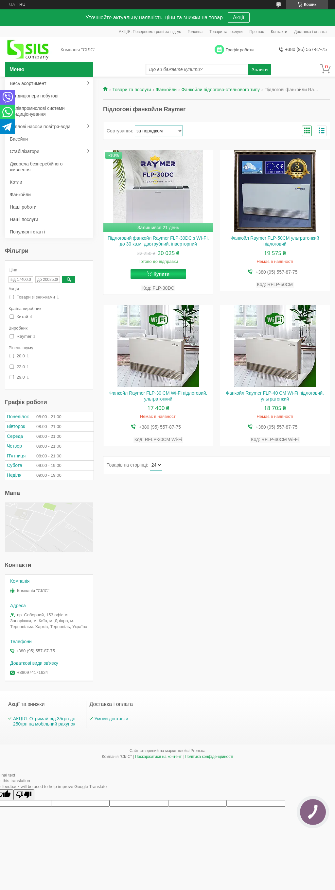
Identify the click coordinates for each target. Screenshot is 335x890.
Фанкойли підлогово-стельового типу (221, 89)
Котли (16, 182)
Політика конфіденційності (209, 756)
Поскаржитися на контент (158, 756)
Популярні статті (27, 231)
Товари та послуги (225, 31)
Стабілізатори (24, 151)
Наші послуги (24, 219)
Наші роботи (23, 207)
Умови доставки (111, 718)
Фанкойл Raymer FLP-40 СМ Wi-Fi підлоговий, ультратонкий (275, 396)
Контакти (279, 31)
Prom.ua (198, 750)
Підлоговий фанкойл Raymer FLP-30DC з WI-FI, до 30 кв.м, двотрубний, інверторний (158, 241)
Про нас (256, 31)
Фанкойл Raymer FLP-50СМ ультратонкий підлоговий (275, 241)
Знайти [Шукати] (260, 69)
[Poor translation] (23, 794)
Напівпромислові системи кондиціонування (37, 111)
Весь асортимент (28, 83)
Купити (161, 274)
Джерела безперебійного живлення (36, 166)
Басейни (19, 139)
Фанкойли (166, 89)
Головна (195, 31)
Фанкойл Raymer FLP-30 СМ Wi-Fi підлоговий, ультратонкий (158, 396)
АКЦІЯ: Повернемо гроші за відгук (150, 31)
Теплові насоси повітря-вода (40, 126)
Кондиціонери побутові (34, 95)
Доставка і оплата (310, 31)
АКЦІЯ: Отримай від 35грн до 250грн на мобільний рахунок (44, 721)
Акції (238, 17)
